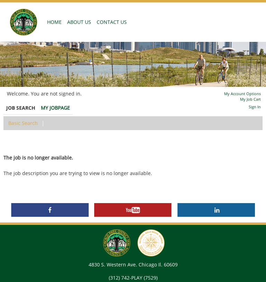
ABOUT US (79, 22)
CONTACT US (112, 22)
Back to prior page (25, 142)
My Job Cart (250, 99)
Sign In (255, 106)
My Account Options (242, 93)
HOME (55, 21)
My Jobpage (55, 107)
